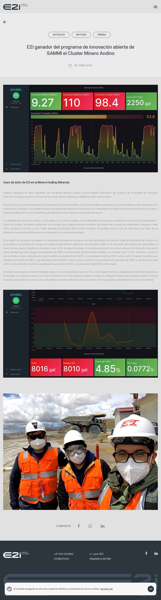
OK (150, 589)
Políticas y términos (148, 595)
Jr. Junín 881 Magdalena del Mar (100, 556)
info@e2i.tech (61, 559)
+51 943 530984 (63, 554)
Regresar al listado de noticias (5, 22)
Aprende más (106, 589)
